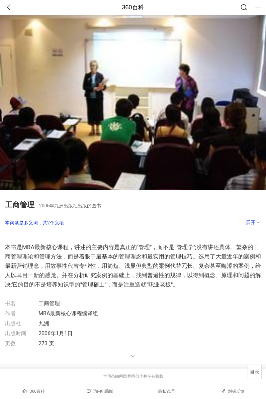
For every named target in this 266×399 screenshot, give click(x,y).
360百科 (133, 7)
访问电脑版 (100, 391)
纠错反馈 (232, 391)
